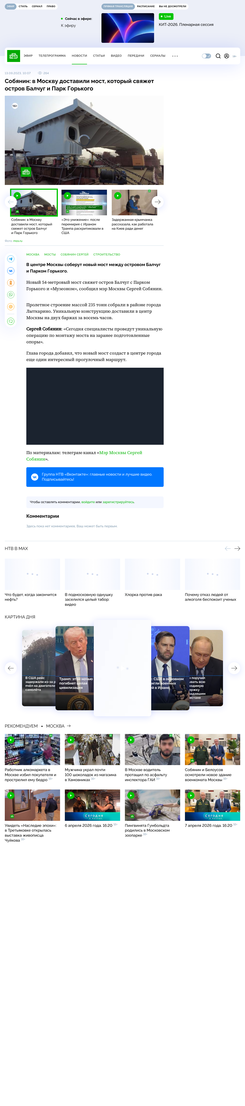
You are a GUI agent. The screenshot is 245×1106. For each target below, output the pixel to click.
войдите (88, 502)
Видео (116, 55)
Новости (79, 55)
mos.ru (17, 241)
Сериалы (158, 55)
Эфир (28, 55)
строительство (106, 254)
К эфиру (68, 25)
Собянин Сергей (75, 254)
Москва (32, 254)
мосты (50, 254)
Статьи (99, 55)
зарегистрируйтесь (118, 502)
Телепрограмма (52, 55)
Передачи (136, 55)
